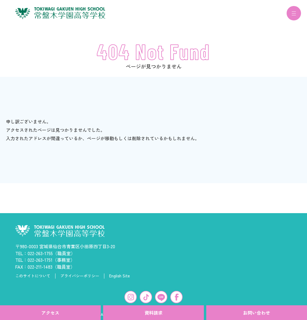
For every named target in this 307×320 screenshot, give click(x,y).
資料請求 (153, 312)
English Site (119, 279)
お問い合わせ (256, 312)
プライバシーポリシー (79, 279)
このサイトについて (32, 279)
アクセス (50, 312)
